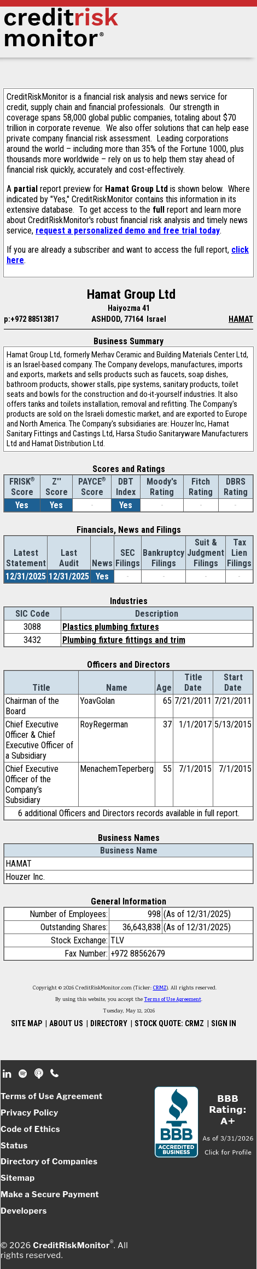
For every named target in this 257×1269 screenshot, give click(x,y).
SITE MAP (26, 1023)
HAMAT (241, 319)
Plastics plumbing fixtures (110, 627)
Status (14, 1146)
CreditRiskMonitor (71, 1245)
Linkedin (8, 1074)
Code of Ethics (30, 1129)
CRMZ (160, 988)
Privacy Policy (30, 1113)
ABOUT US (66, 1023)
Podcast (39, 1074)
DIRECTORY (108, 1023)
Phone (55, 1074)
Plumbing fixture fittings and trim (123, 640)
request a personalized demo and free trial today (128, 230)
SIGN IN (223, 1023)
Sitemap (18, 1178)
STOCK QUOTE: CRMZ (169, 1023)
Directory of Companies (49, 1161)
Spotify (24, 1074)
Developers (24, 1211)
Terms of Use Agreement (172, 1000)
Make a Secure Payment (50, 1194)
